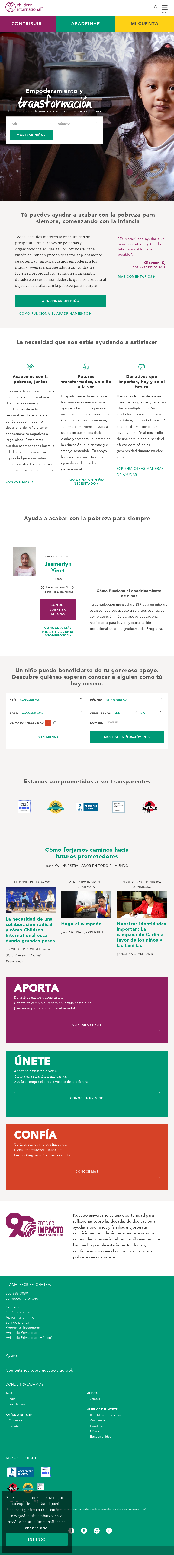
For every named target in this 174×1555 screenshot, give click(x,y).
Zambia (93, 1399)
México (93, 1432)
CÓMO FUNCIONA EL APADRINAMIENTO (54, 313)
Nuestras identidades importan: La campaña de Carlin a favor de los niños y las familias (141, 935)
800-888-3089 (17, 1294)
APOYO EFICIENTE (21, 1459)
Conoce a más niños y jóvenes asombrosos (58, 631)
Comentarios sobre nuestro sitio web (39, 1372)
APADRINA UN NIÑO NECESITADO (86, 481)
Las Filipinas (15, 1405)
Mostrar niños (31, 135)
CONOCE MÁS (18, 481)
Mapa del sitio (20, 1540)
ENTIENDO (37, 1539)
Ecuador (13, 1427)
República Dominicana (104, 1416)
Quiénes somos (18, 1313)
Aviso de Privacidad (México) (29, 1338)
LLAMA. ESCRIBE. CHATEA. (28, 1285)
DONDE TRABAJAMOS (24, 1385)
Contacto (13, 1308)
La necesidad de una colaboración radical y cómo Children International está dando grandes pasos (30, 930)
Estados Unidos (99, 1437)
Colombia (14, 1421)
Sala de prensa (17, 1323)
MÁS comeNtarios (135, 276)
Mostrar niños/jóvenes (127, 737)
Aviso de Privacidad (21, 1333)
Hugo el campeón (81, 924)
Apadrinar (85, 23)
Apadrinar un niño (20, 1318)
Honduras (95, 1427)
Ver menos (48, 736)
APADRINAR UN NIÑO (60, 301)
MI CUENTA (145, 23)
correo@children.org (22, 1299)
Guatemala (96, 1421)
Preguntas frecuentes (23, 1328)
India (10, 1399)
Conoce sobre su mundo (58, 609)
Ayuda (11, 1356)
